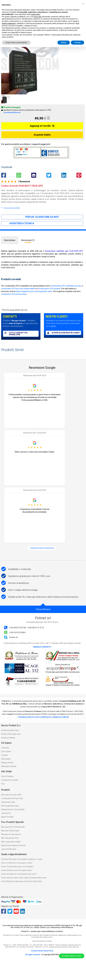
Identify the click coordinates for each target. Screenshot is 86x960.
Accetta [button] (77, 42)
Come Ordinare (7, 776)
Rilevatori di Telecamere (11, 834)
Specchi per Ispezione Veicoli (13, 845)
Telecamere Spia (8, 802)
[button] (83, 4)
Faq (2, 784)
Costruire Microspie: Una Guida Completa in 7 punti (21, 859)
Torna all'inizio (43, 609)
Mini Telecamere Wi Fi (10, 838)
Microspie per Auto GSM (11, 795)
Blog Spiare (6, 759)
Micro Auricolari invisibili (10, 842)
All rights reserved (32, 954)
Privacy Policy (47, 951)
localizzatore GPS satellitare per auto (66, 286)
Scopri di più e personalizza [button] (16, 42)
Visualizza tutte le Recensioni (42, 548)
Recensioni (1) (28, 241)
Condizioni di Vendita (9, 780)
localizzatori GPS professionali (13, 294)
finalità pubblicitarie (9, 23)
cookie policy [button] (35, 14)
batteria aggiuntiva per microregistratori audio (33, 291)
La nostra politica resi (12, 112)
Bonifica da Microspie (10, 730)
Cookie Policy (36, 951)
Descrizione (9, 240)
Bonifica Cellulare (8, 738)
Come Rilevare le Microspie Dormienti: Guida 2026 (21, 881)
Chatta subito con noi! (71, 956)
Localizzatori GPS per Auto (12, 798)
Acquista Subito (42, 134)
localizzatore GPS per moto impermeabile (18, 288)
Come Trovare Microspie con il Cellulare (17, 866)
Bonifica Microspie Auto (11, 734)
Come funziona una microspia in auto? (16, 870)
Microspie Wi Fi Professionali (13, 827)
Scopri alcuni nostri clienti (63, 333)
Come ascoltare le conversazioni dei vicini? (18, 874)
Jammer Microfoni (8, 849)
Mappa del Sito (7, 762)
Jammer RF (6, 813)
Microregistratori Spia (10, 806)
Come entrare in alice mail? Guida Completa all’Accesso (24, 878)
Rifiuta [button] (63, 42)
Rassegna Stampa (8, 766)
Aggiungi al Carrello (42, 125)
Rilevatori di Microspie (10, 831)
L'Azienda (5, 748)
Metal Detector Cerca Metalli (12, 809)
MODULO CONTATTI (42, 647)
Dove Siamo (6, 751)
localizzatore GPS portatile (49, 288)
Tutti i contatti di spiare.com (16, 334)
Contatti (4, 755)
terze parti (37, 17)
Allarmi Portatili (7, 817)
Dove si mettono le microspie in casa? (16, 863)
